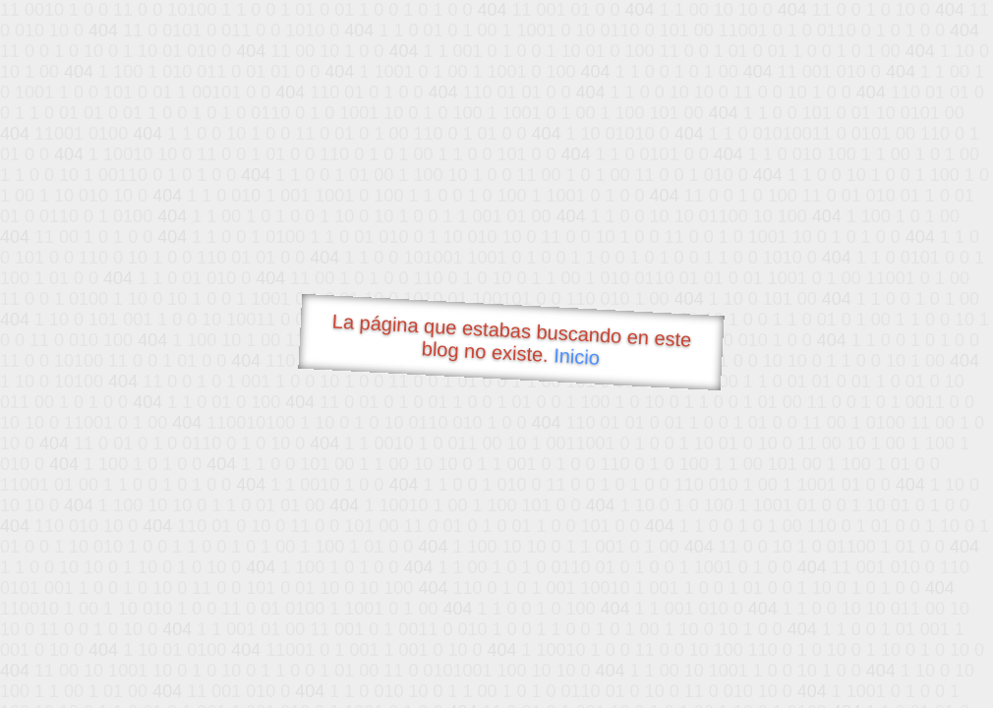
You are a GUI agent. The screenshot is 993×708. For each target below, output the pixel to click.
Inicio (577, 356)
